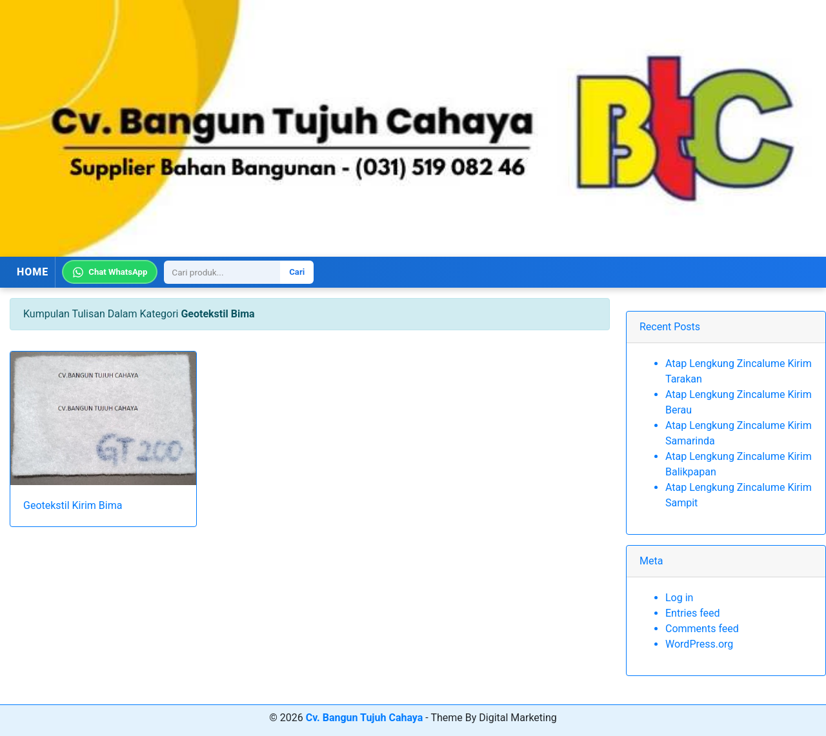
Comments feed (702, 628)
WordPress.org (699, 644)
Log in (679, 598)
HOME (32, 272)
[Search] (222, 272)
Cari (297, 272)
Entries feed (692, 613)
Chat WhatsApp (109, 272)
